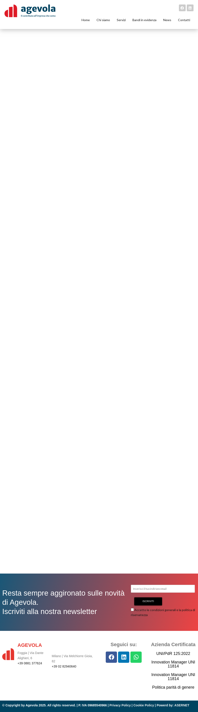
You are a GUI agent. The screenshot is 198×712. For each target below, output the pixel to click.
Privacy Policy (120, 705)
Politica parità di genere (173, 687)
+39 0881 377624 (30, 663)
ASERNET (181, 705)
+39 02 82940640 (64, 666)
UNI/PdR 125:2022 (173, 653)
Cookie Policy (143, 705)
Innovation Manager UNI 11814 (173, 664)
